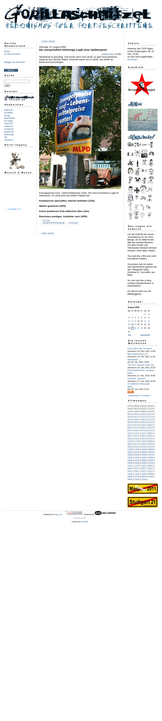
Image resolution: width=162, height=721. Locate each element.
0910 (150, 441)
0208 (143, 463)
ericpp (7, 115)
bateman (8, 110)
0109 (150, 454)
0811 (129, 435)
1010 (143, 441)
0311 (136, 438)
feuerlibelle (9, 118)
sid (5, 137)
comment (73, 222)
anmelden (132, 59)
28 (142, 328)
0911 (150, 433)
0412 (129, 430)
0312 (136, 430)
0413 (143, 422)
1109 (136, 449)
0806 (129, 476)
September (145, 335)
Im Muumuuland (12, 54)
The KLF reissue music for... (141, 365)
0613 (129, 422)
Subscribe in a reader (139, 395)
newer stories (48, 41)
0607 (143, 468)
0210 (143, 446)
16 (149, 321)
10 (129, 321)
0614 (129, 414)
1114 (129, 411)
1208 (129, 457)
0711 (136, 435)
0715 (129, 406)
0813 (143, 419)
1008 (143, 457)
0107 (150, 471)
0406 (129, 479)
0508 (150, 460)
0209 (143, 454)
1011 (143, 433)
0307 (136, 471)
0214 (129, 416)
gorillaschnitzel (108, 54)
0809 (129, 452)
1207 (129, 465)
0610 (143, 444)
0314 (150, 414)
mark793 (8, 123)
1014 (136, 411)
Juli (129, 335)
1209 (129, 449)
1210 (129, 441)
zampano (8, 139)
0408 (129, 463)
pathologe (9, 134)
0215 (136, 408)
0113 (136, 425)
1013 (129, 419)
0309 (136, 454)
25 (132, 328)
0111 (150, 438)
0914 (143, 411)
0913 (136, 419)
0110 (150, 446)
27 (138, 328)
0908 (150, 457)
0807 (129, 468)
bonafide (8, 112)
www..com (14, 209)
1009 (143, 449)
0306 (136, 479)
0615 (136, 406)
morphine (8, 129)
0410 (129, 446)
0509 (150, 452)
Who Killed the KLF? (137, 354)
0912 (150, 425)
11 (132, 321)
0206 (143, 479)
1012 (143, 425)
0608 (143, 460)
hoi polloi (8, 120)
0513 (136, 422)
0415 (150, 406)
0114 (136, 416)
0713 (150, 419)
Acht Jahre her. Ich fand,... (140, 348)
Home (7, 51)
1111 (136, 433)
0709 (136, 452)
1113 (150, 416)
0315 (129, 408)
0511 (150, 435)
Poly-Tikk (46, 220)
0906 (150, 474)
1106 (136, 474)
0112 (150, 430)
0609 (143, 452)
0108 (150, 463)
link (44, 222)
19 (135, 324)
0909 (150, 449)
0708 (136, 460)
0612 (143, 427)
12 (135, 321)
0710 (136, 444)
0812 (129, 427)
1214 (150, 408)
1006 (143, 474)
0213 (129, 425)
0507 (150, 468)
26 (135, 328)
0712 (136, 427)
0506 (150, 476)
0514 (136, 414)
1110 (136, 441)
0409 (129, 454)
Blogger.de (57, 514)
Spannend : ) (133, 359)
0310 (136, 446)
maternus (8, 126)
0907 (150, 465)
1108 (136, 457)
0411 (129, 438)
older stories (48, 233)
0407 (129, 471)
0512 (150, 427)
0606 (143, 476)
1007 (143, 465)
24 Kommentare (55, 222)
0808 (129, 460)
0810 (129, 444)
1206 (129, 474)
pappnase (9, 131)
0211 (143, 438)
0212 (143, 430)
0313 (150, 422)
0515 (143, 406)
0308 (136, 463)
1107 (136, 465)
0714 (150, 411)
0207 (143, 471)
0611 (143, 435)
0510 (150, 444)
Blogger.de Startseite (14, 62)
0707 (136, 468)
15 (145, 321)
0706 (136, 476)
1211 (129, 433)
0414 (143, 414)
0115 (143, 408)
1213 (143, 416)
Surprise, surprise (136, 378)
